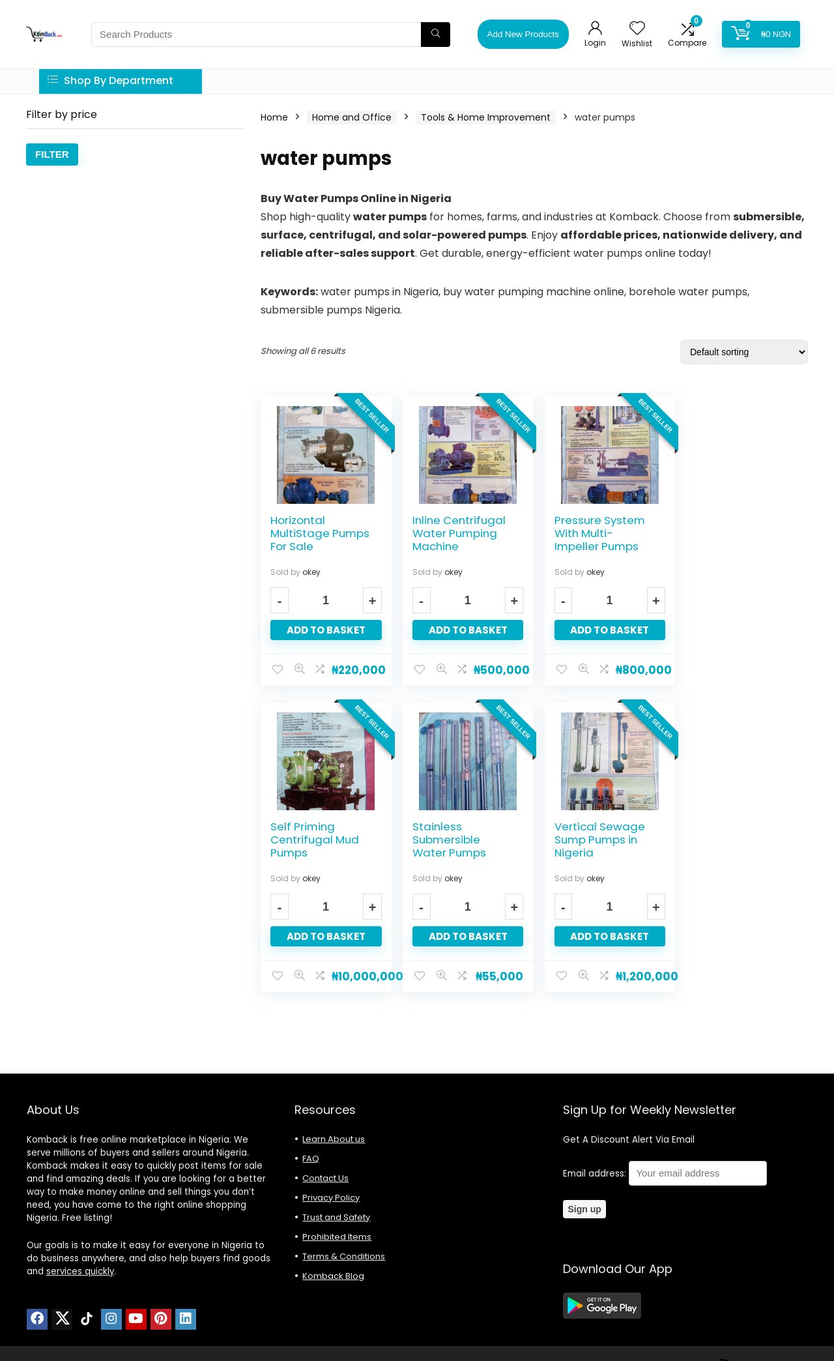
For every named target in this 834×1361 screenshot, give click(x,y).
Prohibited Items (336, 1237)
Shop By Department (110, 80)
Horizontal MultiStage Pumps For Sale (319, 533)
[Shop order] (744, 352)
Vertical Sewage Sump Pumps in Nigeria (455, 839)
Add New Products (523, 34)
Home (274, 117)
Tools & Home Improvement (486, 117)
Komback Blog (333, 1276)
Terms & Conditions (343, 1256)
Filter (52, 154)
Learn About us (333, 1139)
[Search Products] (435, 34)
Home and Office (352, 117)
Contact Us (325, 1178)
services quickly (80, 1271)
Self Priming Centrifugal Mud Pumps (733, 533)
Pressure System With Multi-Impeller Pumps (595, 533)
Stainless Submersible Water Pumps (307, 839)
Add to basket (324, 630)
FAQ (310, 1158)
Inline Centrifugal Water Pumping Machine (456, 533)
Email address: (665, 1173)
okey (311, 572)
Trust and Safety (336, 1217)
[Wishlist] (637, 29)
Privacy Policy (331, 1198)
